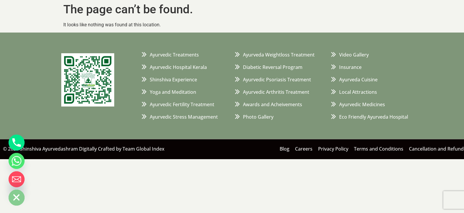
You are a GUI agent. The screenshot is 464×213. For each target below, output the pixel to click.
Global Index (150, 149)
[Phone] (17, 143)
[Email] (17, 179)
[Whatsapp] (17, 161)
